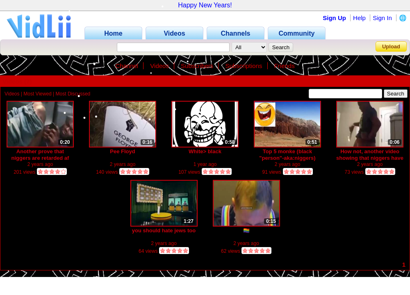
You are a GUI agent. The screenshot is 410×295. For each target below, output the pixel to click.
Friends (284, 65)
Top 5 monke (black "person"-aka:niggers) (287, 154)
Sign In (382, 17)
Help (359, 17)
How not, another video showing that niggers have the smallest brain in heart (369, 154)
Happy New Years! (205, 5)
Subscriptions (243, 65)
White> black (205, 151)
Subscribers (197, 65)
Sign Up (334, 17)
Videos (159, 65)
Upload (391, 46)
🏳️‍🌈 (246, 230)
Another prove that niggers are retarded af (40, 154)
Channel (126, 65)
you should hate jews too (164, 230)
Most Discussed (73, 94)
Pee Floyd (122, 151)
